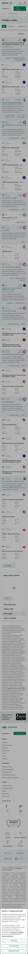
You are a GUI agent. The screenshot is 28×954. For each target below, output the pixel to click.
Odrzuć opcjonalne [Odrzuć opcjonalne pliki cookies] (14, 946)
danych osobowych (7, 936)
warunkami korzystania (17, 932)
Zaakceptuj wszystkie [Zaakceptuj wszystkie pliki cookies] (14, 951)
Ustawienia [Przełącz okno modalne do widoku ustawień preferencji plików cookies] (14, 940)
